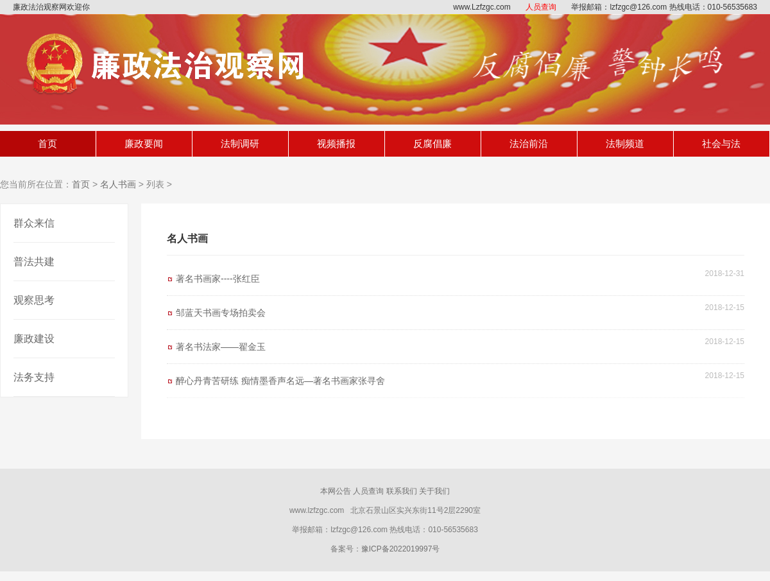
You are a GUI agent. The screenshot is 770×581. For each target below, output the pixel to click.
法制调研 (240, 143)
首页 (47, 143)
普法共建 (34, 261)
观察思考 (34, 300)
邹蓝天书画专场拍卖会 (221, 313)
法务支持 (34, 377)
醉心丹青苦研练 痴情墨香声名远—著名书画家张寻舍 (280, 381)
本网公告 (335, 491)
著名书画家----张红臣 (218, 278)
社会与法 (721, 143)
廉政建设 (34, 338)
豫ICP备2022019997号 (400, 548)
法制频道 (625, 143)
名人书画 (118, 184)
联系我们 (401, 491)
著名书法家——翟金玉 (221, 347)
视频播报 (336, 143)
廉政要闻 (143, 143)
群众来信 (34, 223)
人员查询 (541, 7)
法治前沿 (528, 143)
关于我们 (434, 491)
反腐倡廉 (432, 143)
